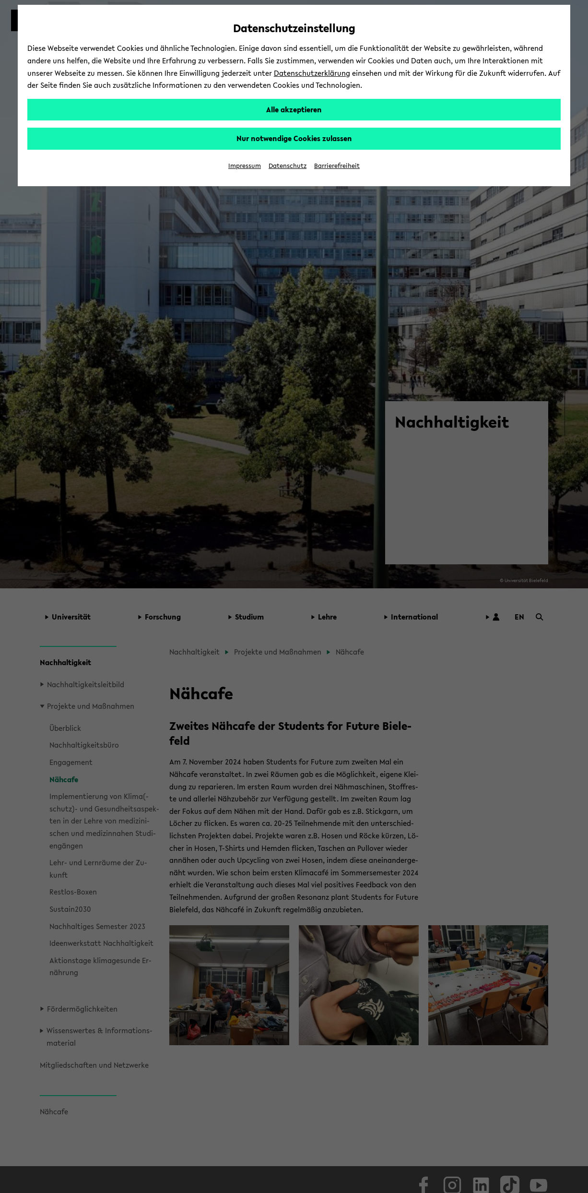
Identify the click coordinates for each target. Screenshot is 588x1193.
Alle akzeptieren (294, 109)
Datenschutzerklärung (312, 73)
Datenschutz (287, 165)
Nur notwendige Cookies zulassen (294, 138)
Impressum (244, 165)
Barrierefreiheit (337, 165)
